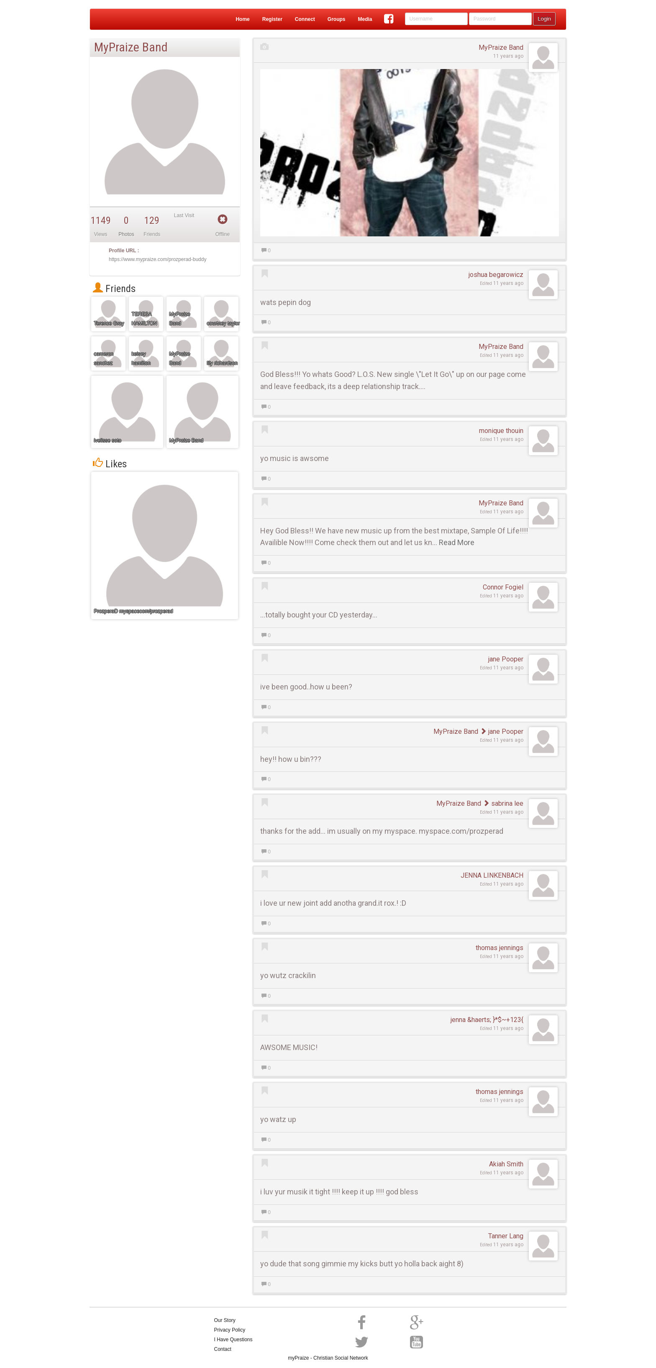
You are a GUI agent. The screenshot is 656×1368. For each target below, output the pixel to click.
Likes (110, 464)
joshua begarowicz (496, 275)
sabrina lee (503, 803)
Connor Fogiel (503, 587)
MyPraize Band (501, 47)
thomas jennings (499, 948)
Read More (456, 542)
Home (242, 19)
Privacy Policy (230, 1330)
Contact (222, 1349)
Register (272, 19)
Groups (337, 19)
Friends (114, 289)
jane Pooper (505, 659)
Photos (126, 234)
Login (544, 18)
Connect (305, 19)
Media (365, 19)
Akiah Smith (506, 1164)
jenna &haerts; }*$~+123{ (487, 1020)
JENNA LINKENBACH (492, 875)
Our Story (225, 1320)
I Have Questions (233, 1339)
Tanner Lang (505, 1236)
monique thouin (501, 431)
